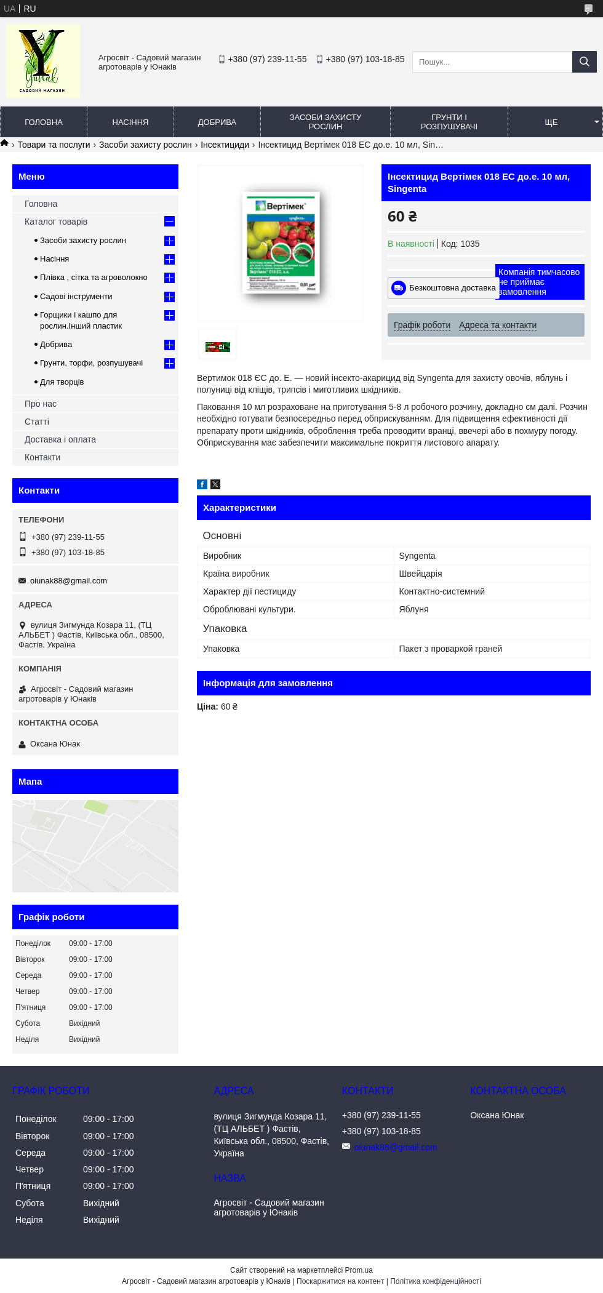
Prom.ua (359, 1270)
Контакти (42, 457)
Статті (37, 421)
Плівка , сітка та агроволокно (94, 277)
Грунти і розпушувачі (449, 122)
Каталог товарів (56, 221)
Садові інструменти (76, 296)
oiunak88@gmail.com (68, 580)
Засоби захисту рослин (326, 122)
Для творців (62, 381)
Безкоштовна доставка (452, 287)
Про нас (41, 404)
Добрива (217, 122)
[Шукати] (584, 62)
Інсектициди (225, 145)
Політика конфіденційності (435, 1281)
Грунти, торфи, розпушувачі (91, 362)
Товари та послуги (53, 145)
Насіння (131, 122)
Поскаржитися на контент (340, 1281)
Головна (44, 122)
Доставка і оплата (60, 439)
